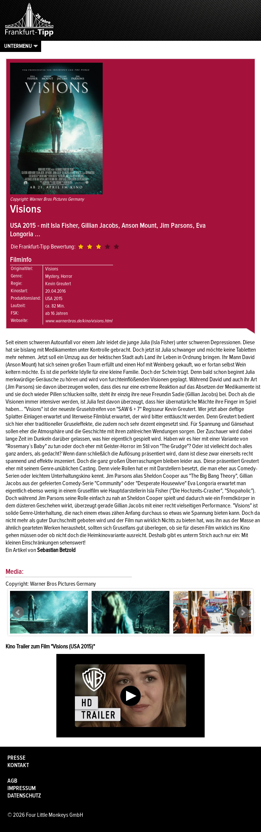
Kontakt (18, 765)
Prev (18, 612)
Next (243, 612)
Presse (16, 758)
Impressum (21, 788)
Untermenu (18, 46)
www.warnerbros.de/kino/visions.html (78, 321)
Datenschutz (24, 795)
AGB (12, 781)
